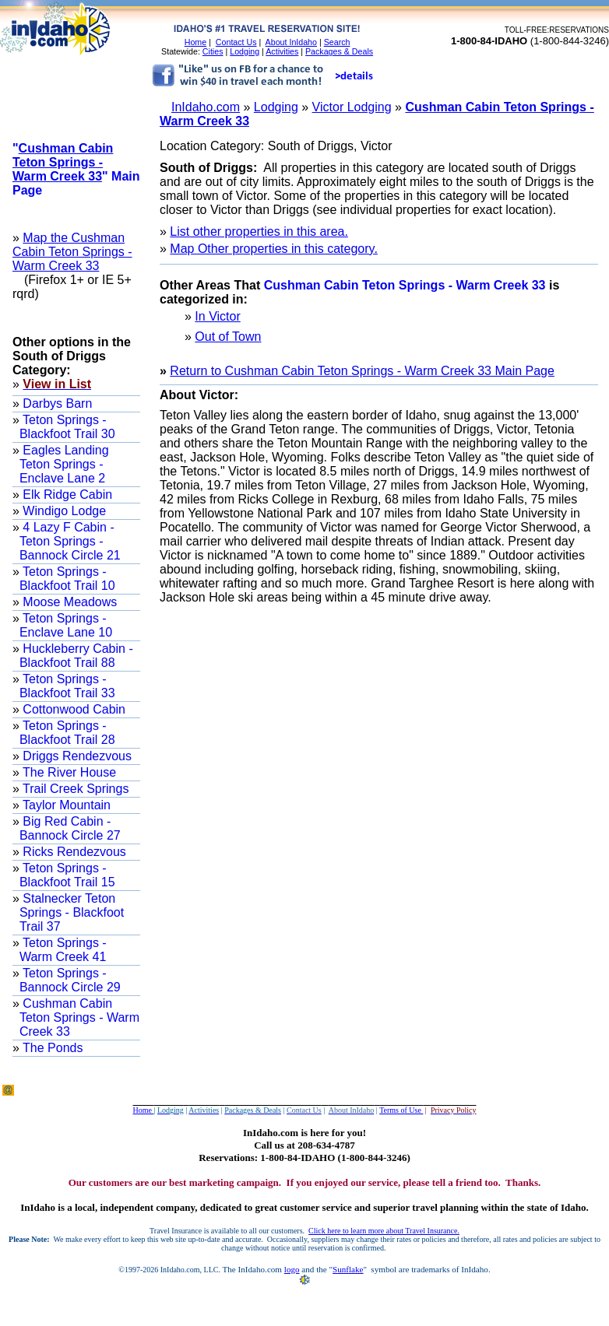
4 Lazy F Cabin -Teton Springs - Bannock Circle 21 (70, 541)
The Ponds (51, 1047)
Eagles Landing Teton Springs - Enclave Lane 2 (64, 464)
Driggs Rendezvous (75, 756)
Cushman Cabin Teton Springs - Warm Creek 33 (79, 1017)
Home (195, 42)
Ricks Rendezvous (72, 851)
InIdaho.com (205, 107)
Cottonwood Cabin (72, 709)
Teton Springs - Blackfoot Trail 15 (67, 875)
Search (337, 42)
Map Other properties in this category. (274, 248)
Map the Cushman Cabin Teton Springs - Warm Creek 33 (72, 251)
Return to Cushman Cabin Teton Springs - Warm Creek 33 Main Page (362, 370)
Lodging (244, 51)
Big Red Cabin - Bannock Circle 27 (70, 828)
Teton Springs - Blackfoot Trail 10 (67, 578)
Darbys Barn (55, 403)
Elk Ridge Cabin (65, 494)
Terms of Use (401, 1110)
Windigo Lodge (62, 510)
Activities (282, 51)
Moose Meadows (68, 602)
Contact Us (236, 42)
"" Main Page (76, 169)
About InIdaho (291, 42)
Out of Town (228, 336)
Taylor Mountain (65, 805)
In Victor (217, 316)
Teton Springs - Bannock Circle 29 (70, 980)
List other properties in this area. (259, 231)
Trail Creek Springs (74, 788)
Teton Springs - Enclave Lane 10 (65, 625)
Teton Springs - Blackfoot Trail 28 (67, 732)
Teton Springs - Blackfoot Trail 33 (67, 686)
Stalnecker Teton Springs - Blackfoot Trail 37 (71, 912)
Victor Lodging (352, 107)
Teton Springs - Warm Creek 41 (63, 949)
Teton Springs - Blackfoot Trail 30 (67, 426)
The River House (67, 772)
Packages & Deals (339, 51)
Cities (213, 51)
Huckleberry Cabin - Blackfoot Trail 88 (76, 655)
